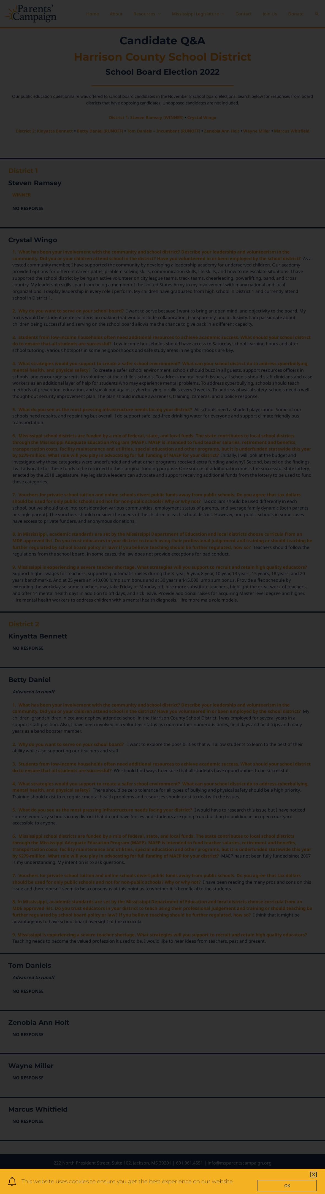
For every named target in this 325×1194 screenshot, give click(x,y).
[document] (162, 597)
